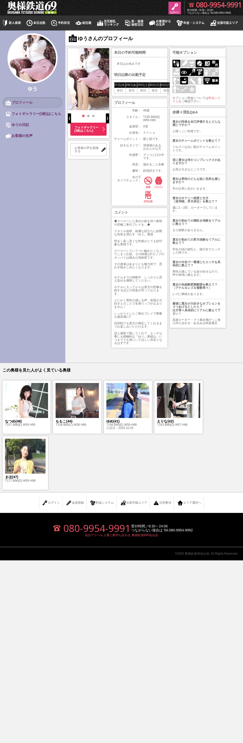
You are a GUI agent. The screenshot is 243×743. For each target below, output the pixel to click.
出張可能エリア (223, 22)
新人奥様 (11, 22)
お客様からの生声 (159, 23)
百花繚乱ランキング (107, 23)
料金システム (102, 503)
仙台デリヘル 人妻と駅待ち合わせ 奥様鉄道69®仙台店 (121, 535)
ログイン (51, 503)
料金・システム (190, 22)
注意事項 (162, 503)
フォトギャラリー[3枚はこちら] (87, 129)
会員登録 (75, 503)
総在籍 (83, 22)
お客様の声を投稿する (87, 149)
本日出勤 (35, 22)
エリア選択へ (189, 503)
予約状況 (60, 22)
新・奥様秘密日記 (133, 23)
